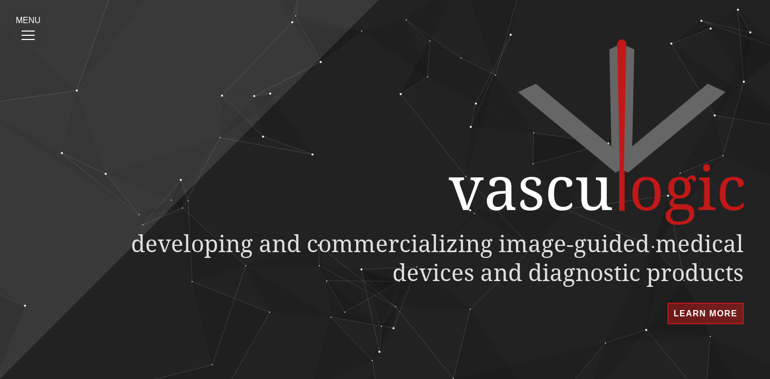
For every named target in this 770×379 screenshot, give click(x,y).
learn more (705, 313)
